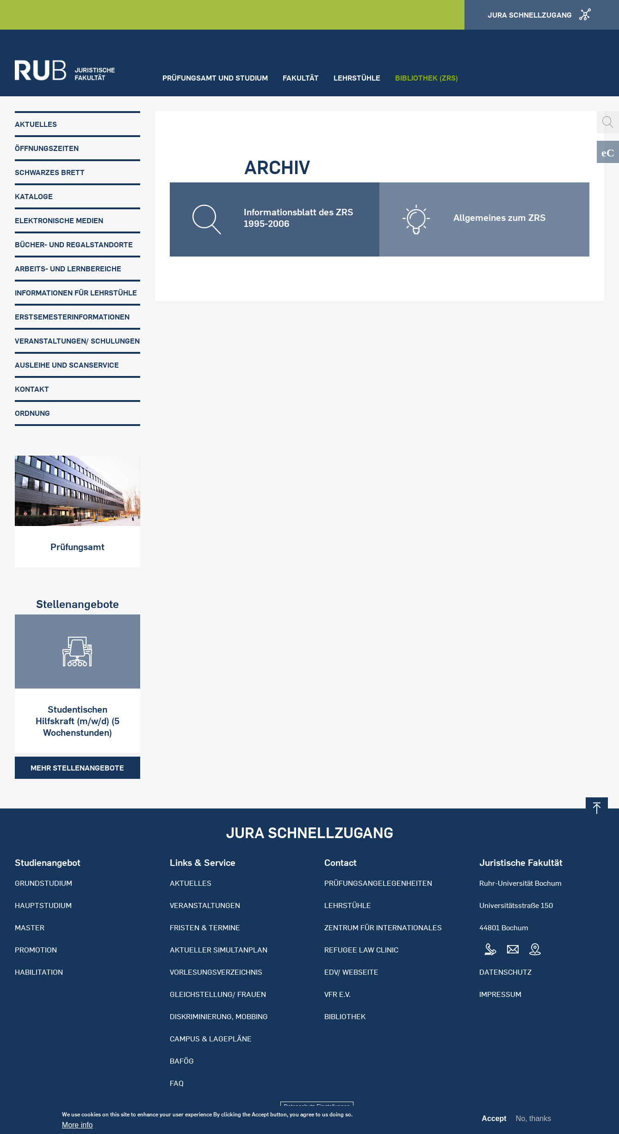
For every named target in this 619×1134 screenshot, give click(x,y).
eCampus (608, 152)
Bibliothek (344, 1016)
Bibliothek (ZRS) (426, 77)
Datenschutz (505, 972)
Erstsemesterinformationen (72, 316)
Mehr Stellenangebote (77, 767)
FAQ (177, 1083)
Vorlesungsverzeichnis (216, 972)
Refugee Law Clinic (361, 949)
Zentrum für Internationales (383, 927)
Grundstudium (43, 883)
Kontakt (32, 389)
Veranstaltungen (205, 905)
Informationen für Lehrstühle (76, 292)
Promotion (36, 949)
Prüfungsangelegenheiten (378, 883)
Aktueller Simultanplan (218, 949)
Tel (490, 950)
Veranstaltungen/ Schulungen (77, 340)
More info (77, 1127)
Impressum (500, 994)
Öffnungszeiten (47, 148)
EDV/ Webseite (351, 972)
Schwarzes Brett (50, 172)
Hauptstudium (43, 905)
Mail (512, 950)
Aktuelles (36, 124)
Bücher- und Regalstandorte (74, 244)
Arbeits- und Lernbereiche (68, 268)
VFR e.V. (337, 994)
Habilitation (39, 972)
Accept (494, 1121)
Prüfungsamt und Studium (215, 77)
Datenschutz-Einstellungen (317, 1106)
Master (29, 927)
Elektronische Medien (59, 220)
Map (535, 950)
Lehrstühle (357, 77)
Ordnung (32, 413)
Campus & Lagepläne (211, 1038)
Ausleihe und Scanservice (67, 365)
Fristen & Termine (205, 927)
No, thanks (533, 1121)
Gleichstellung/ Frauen (218, 994)
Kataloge (34, 196)
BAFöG (182, 1060)
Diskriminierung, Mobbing (219, 1016)
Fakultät (301, 77)
